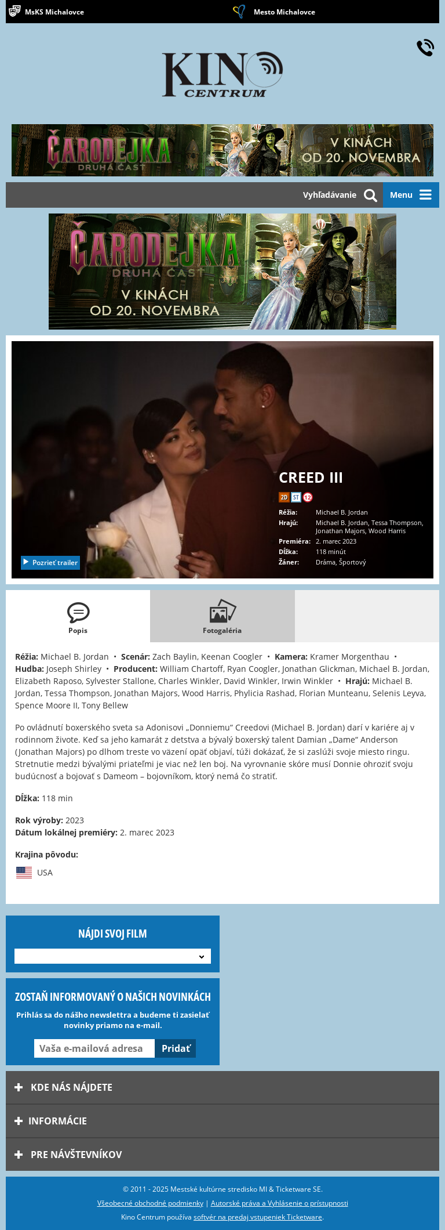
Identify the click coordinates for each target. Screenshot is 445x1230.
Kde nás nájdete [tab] (63, 1087)
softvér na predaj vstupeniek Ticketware (258, 1217)
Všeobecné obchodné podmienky (150, 1203)
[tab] (78, 616)
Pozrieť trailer (50, 562)
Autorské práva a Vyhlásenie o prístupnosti (279, 1203)
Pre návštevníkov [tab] (68, 1154)
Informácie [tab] (50, 1121)
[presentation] (78, 616)
